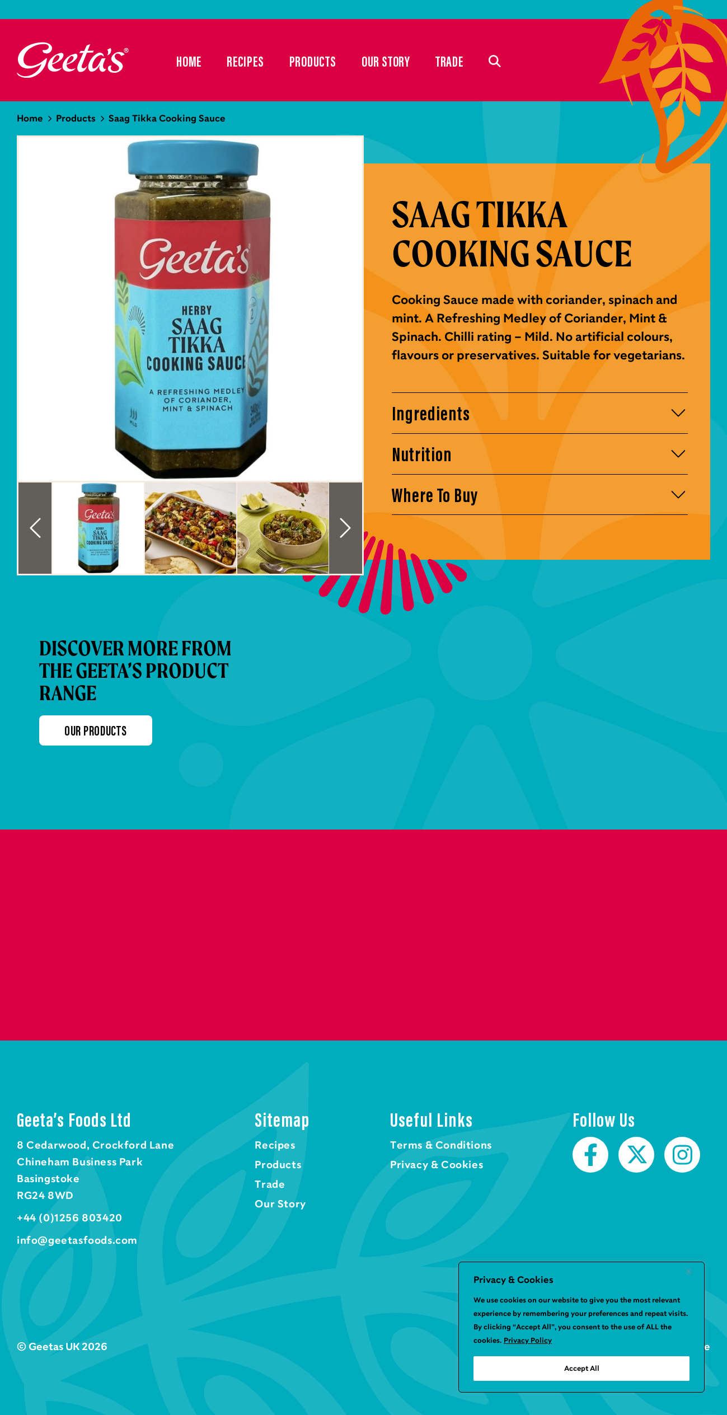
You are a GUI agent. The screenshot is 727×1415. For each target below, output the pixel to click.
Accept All (581, 1369)
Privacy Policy (528, 1341)
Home (73, 60)
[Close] (693, 1271)
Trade (449, 61)
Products (312, 61)
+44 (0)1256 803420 (70, 1218)
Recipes (245, 61)
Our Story (386, 61)
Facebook (590, 1155)
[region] (581, 1327)
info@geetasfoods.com (77, 1240)
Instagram (682, 1155)
